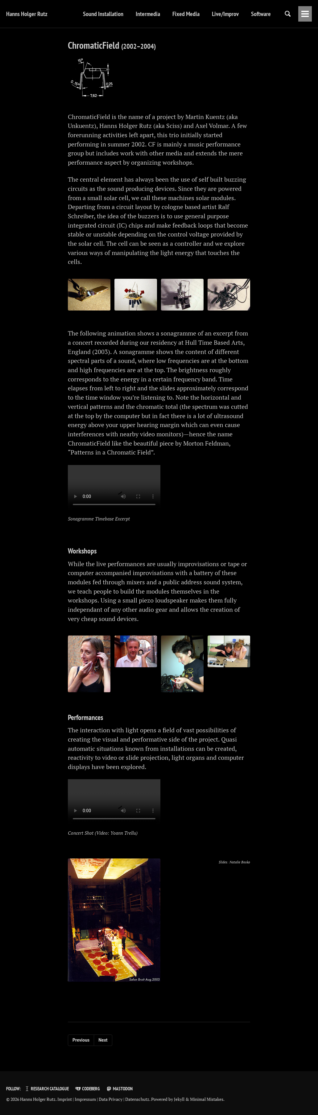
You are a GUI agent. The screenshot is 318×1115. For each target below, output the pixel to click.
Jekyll (179, 1099)
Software (243, 14)
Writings (274, 14)
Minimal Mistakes (206, 1099)
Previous (80, 1045)
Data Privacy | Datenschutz (124, 1099)
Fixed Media (167, 14)
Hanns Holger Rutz (26, 14)
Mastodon (119, 1089)
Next (102, 1045)
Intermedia (130, 14)
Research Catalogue (46, 1089)
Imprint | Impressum (76, 1099)
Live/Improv (207, 14)
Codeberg (87, 1089)
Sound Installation (85, 14)
